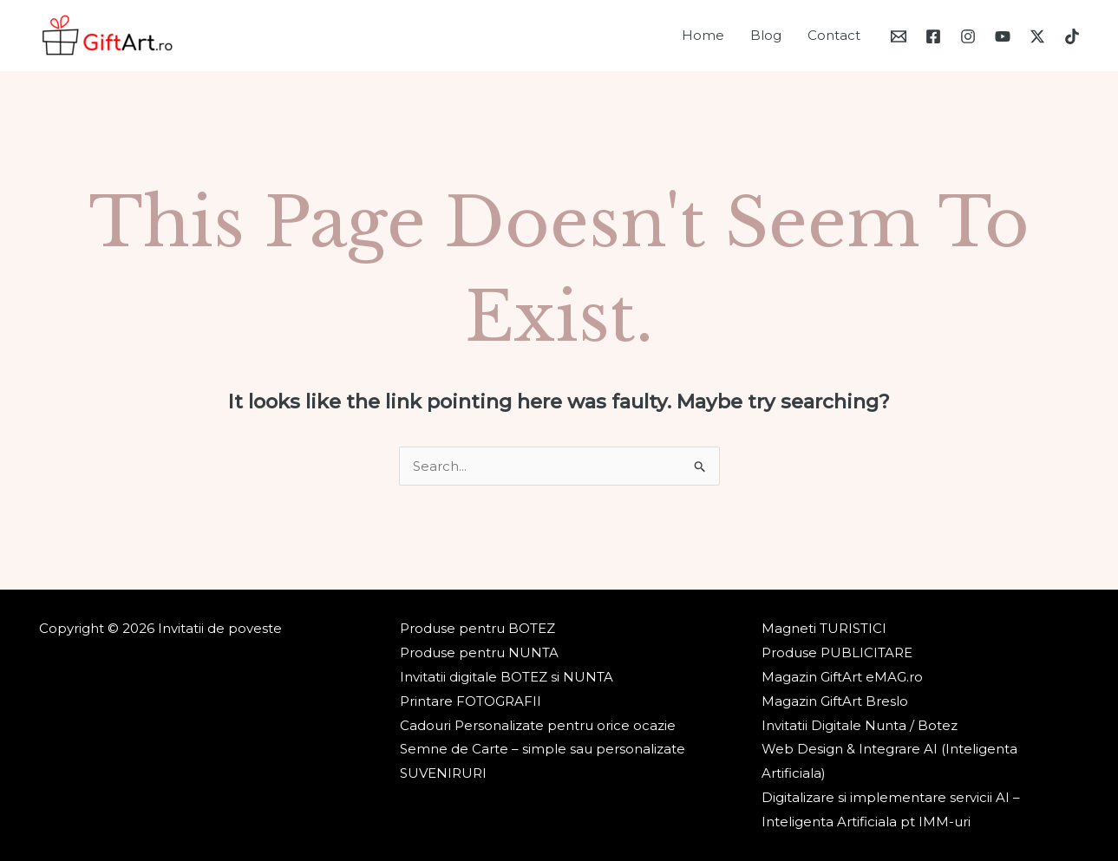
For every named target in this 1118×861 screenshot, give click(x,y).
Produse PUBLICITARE (837, 652)
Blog (765, 35)
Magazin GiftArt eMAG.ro (842, 677)
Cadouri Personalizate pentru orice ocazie (538, 725)
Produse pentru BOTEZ (477, 628)
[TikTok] (1072, 36)
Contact (833, 35)
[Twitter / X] (1037, 36)
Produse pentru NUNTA (479, 652)
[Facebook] (933, 36)
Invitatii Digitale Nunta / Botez (860, 725)
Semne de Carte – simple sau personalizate (542, 748)
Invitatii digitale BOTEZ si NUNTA (506, 677)
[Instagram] (968, 36)
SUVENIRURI (443, 773)
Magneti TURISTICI (824, 628)
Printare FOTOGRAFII (470, 701)
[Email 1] (898, 36)
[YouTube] (1002, 36)
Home (703, 35)
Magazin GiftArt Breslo (835, 701)
